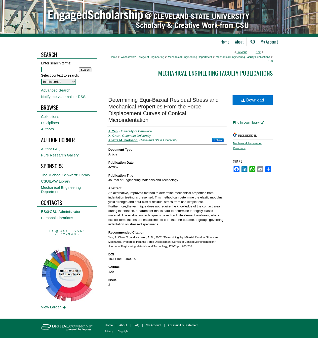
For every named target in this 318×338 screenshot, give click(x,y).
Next (258, 51)
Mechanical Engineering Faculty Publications (243, 56)
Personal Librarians (57, 218)
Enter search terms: (56, 63)
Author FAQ (50, 149)
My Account (153, 325)
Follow (218, 140)
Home (113, 56)
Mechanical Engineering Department (190, 56)
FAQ (136, 325)
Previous (242, 51)
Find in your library (248, 122)
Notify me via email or (63, 97)
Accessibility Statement (183, 325)
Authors (47, 129)
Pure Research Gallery (60, 155)
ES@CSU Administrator (60, 211)
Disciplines (50, 123)
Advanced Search (55, 90)
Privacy (109, 331)
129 (270, 60)
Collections (50, 116)
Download (252, 100)
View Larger (54, 307)
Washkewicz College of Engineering (142, 56)
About (123, 325)
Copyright (123, 331)
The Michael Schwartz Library (65, 175)
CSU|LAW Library (55, 181)
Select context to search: (60, 75)
